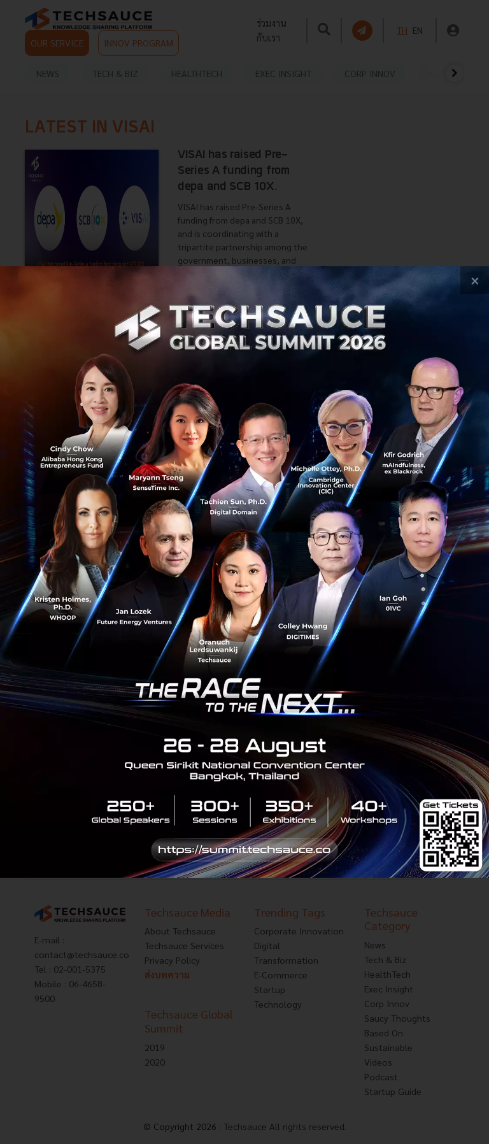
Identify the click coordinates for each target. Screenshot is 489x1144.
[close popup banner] (474, 280)
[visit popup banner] (244, 572)
